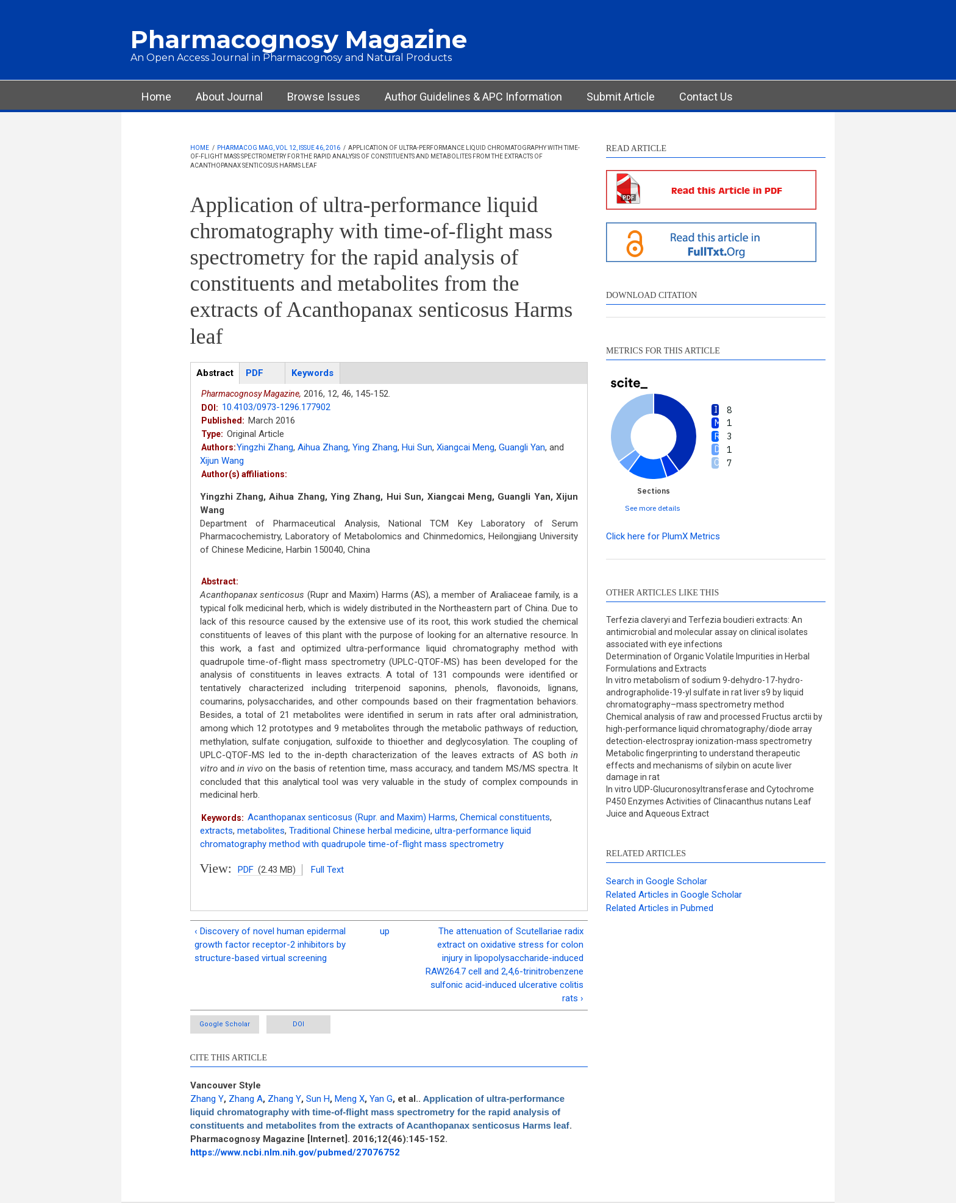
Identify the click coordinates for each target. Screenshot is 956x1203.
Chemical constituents (505, 817)
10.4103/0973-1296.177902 (276, 407)
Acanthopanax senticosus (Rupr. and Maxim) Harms (351, 817)
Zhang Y (207, 1098)
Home (156, 96)
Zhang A (246, 1098)
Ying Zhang (375, 447)
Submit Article (621, 96)
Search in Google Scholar (656, 881)
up (385, 931)
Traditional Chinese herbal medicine (359, 830)
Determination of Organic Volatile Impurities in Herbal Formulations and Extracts (708, 662)
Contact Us (706, 96)
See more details (652, 508)
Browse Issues (323, 96)
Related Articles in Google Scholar (674, 894)
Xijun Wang (222, 460)
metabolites (261, 830)
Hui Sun (417, 447)
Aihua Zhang (323, 447)
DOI (298, 1024)
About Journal (229, 96)
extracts (216, 830)
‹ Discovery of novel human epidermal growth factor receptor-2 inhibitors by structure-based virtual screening (270, 944)
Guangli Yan (522, 447)
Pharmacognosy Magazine (298, 39)
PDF (246, 869)
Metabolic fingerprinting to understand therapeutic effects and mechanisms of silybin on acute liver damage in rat (703, 765)
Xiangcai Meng (465, 447)
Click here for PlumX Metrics (663, 536)
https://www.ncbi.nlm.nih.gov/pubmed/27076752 (295, 1152)
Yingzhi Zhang (265, 447)
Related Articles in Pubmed (659, 908)
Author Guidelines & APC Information (473, 96)
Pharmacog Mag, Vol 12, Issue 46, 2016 (278, 147)
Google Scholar (224, 1024)
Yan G (381, 1098)
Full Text (327, 869)
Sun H (318, 1098)
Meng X (350, 1098)
